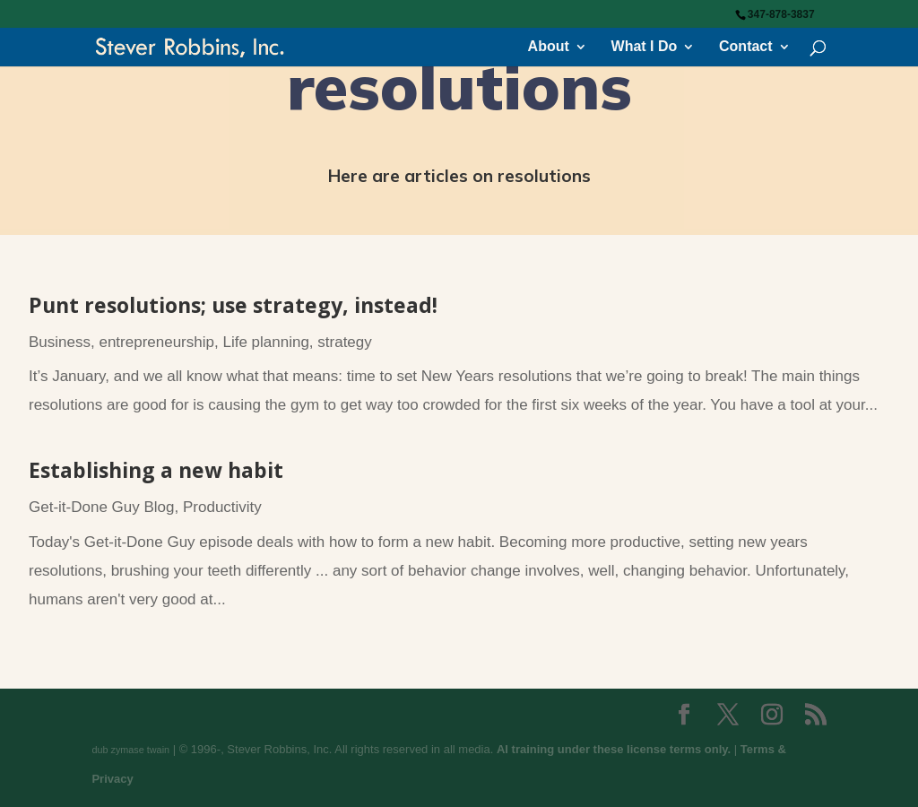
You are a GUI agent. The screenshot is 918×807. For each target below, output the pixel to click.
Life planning (265, 342)
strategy (344, 342)
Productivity (222, 507)
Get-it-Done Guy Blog (102, 507)
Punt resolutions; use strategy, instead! (233, 305)
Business (60, 342)
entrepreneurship (156, 342)
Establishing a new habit (156, 470)
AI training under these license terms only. (614, 749)
